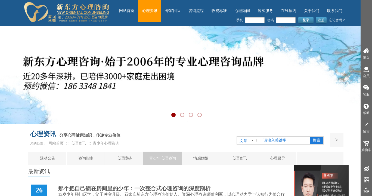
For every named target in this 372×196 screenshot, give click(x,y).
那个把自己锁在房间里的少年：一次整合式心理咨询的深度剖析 (134, 188)
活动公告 (47, 158)
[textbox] (285, 140)
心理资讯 (239, 158)
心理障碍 (124, 158)
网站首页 (56, 143)
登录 (306, 20)
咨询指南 (86, 158)
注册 (321, 20)
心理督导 (277, 158)
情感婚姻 (201, 158)
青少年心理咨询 (162, 158)
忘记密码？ (337, 20)
